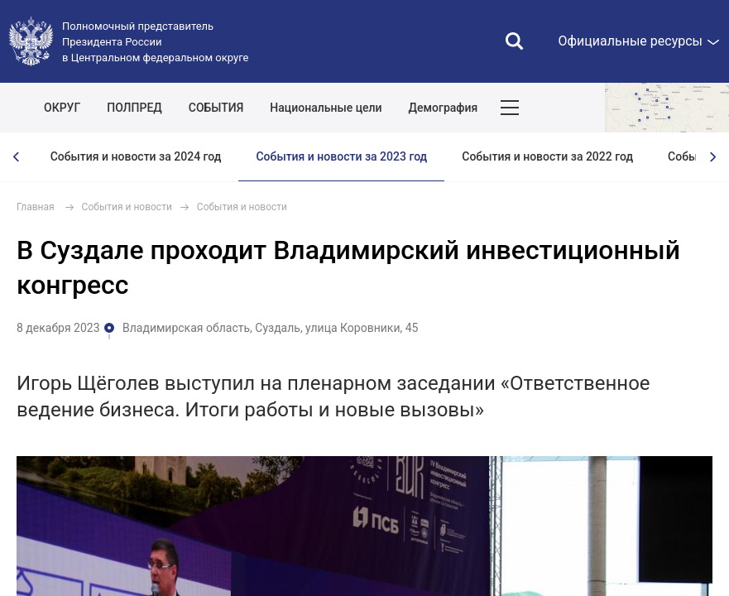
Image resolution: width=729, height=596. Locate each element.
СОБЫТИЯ (216, 107)
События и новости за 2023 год (341, 156)
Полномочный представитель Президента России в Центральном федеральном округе (155, 42)
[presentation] (16, 156)
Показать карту (667, 107)
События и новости (127, 207)
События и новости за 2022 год (547, 156)
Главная (36, 207)
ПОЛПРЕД (134, 107)
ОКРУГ (62, 107)
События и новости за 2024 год (136, 156)
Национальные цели (325, 107)
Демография (443, 107)
